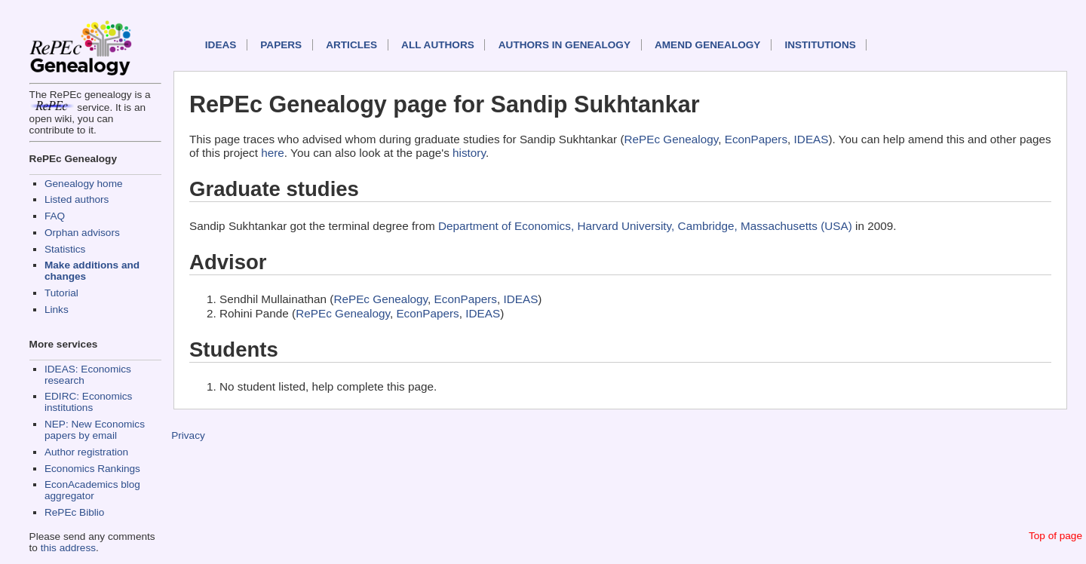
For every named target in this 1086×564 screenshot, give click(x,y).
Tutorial (61, 293)
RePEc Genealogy (671, 139)
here (272, 152)
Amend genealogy (707, 45)
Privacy (188, 435)
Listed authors (76, 199)
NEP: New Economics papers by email (94, 429)
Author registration (86, 452)
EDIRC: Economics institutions (88, 402)
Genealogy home (83, 183)
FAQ (54, 216)
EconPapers (756, 139)
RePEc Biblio (74, 512)
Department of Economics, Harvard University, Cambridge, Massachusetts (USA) (645, 225)
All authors (437, 45)
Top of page (1055, 535)
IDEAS (221, 45)
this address (68, 547)
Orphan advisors (82, 232)
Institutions (819, 45)
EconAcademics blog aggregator (92, 490)
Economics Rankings (92, 468)
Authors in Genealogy (564, 45)
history (469, 152)
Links (56, 309)
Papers (281, 45)
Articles (351, 45)
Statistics (64, 249)
